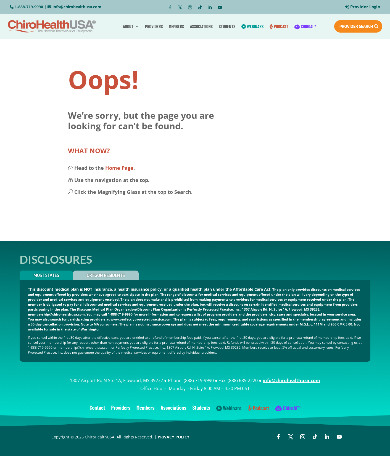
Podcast (279, 26)
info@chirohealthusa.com (76, 6)
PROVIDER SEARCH (356, 26)
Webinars (252, 26)
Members (176, 26)
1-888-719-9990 (29, 6)
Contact (97, 408)
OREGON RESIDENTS (106, 275)
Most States (46, 275)
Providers (154, 26)
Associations (201, 26)
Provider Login (365, 6)
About (128, 26)
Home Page (119, 168)
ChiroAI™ (305, 26)
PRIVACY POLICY (173, 437)
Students (227, 26)
